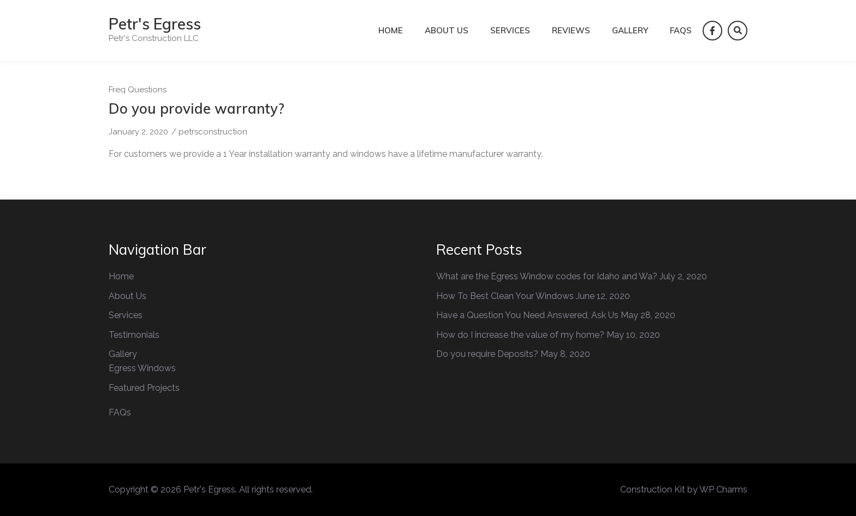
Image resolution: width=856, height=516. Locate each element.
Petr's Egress (155, 23)
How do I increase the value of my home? (520, 335)
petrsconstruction (213, 132)
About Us (446, 30)
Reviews (571, 30)
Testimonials (134, 335)
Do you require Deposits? (487, 354)
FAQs (681, 30)
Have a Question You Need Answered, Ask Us (527, 315)
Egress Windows (142, 368)
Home (390, 30)
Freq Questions (138, 90)
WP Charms (723, 489)
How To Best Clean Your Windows (505, 296)
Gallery (630, 30)
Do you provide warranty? (196, 108)
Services (510, 30)
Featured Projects (144, 388)
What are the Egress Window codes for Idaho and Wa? (546, 276)
